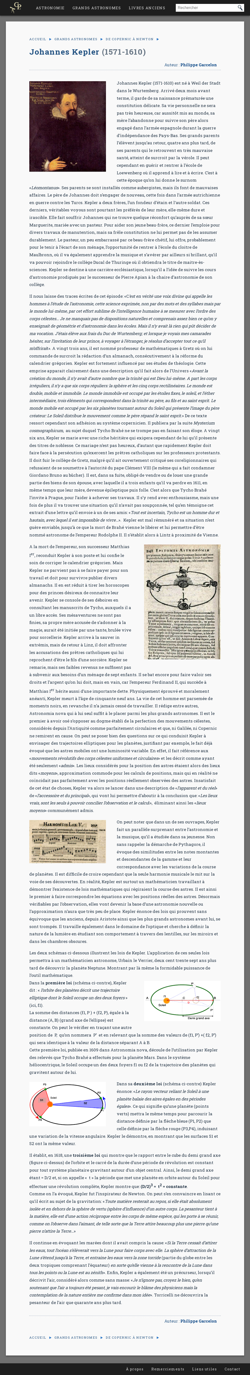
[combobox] (206, 8)
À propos (135, 1369)
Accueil (37, 39)
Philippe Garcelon (198, 64)
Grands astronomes (97, 7)
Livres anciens (147, 7)
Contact (232, 1369)
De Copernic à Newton (130, 39)
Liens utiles (204, 1369)
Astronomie (50, 7)
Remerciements (167, 1369)
